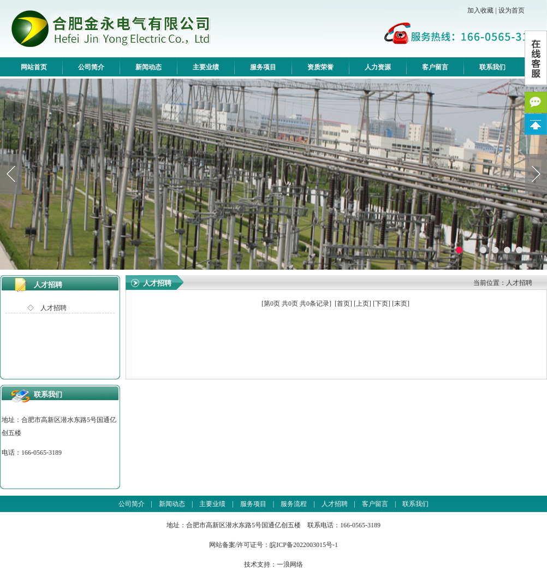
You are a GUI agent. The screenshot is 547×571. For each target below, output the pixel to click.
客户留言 (435, 67)
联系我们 (492, 67)
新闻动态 (148, 67)
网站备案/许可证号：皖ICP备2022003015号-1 (273, 545)
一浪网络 (290, 564)
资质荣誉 (320, 67)
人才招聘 (48, 285)
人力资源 (378, 67)
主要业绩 (206, 67)
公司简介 (91, 67)
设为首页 (511, 10)
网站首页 (34, 67)
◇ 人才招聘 (47, 308)
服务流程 (294, 504)
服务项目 (263, 67)
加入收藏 (480, 10)
